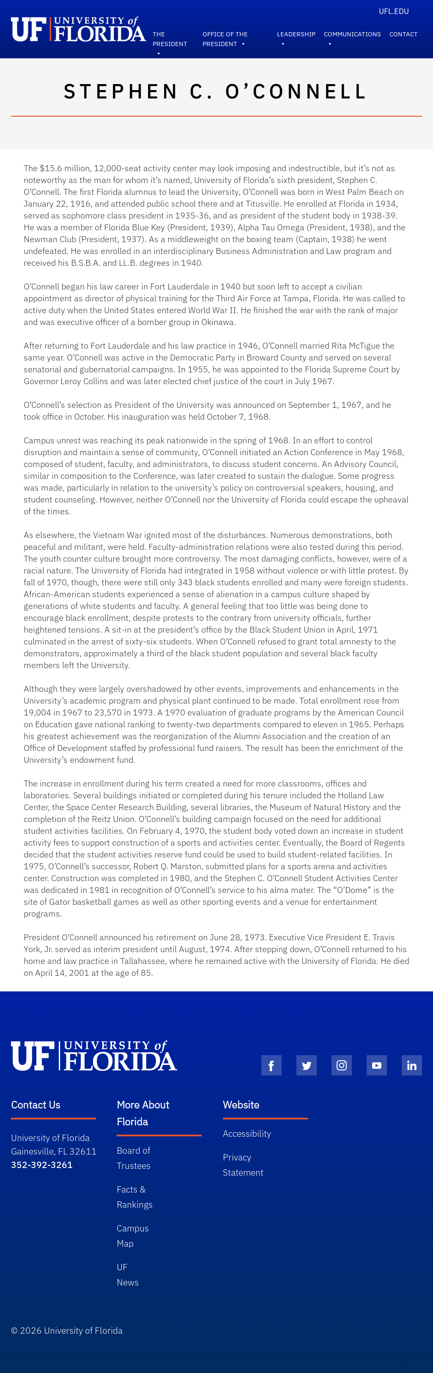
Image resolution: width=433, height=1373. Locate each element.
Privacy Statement (243, 1164)
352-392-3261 (42, 1165)
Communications (352, 36)
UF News (128, 1274)
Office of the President (225, 36)
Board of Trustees (134, 1157)
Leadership (296, 36)
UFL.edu (394, 11)
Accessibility (247, 1133)
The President (170, 36)
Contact (403, 34)
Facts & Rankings (135, 1196)
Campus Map (133, 1235)
